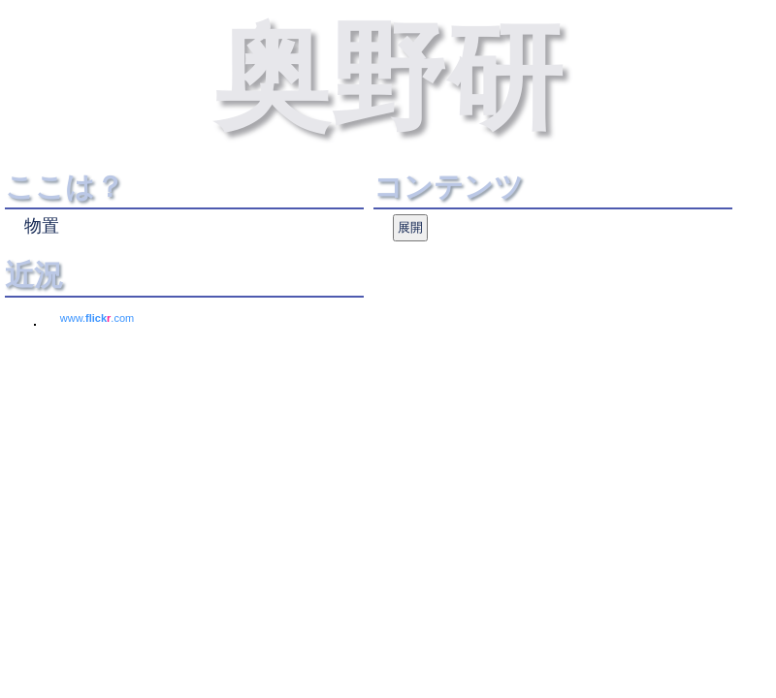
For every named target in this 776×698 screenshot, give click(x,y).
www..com (97, 318)
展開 (410, 227)
